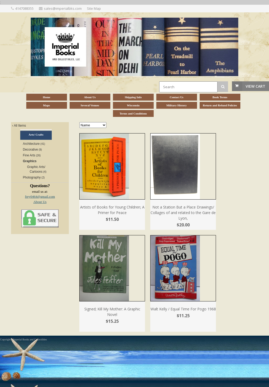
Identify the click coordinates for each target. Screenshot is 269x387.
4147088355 (24, 8)
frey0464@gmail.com (40, 197)
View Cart (255, 86)
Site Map (94, 8)
